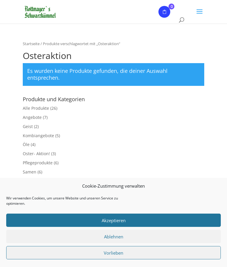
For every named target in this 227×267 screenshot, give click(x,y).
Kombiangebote (38, 135)
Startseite (31, 43)
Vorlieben (113, 253)
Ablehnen (113, 237)
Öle (26, 144)
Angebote (32, 117)
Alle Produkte (36, 108)
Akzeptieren (114, 220)
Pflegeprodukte (38, 163)
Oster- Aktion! (36, 153)
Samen (29, 172)
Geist (28, 126)
